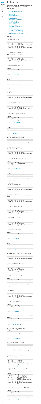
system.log (14, 286)
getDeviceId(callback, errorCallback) (13, 18)
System (2, 10)
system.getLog (14, 180)
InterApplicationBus (3, 8)
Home (2, 2)
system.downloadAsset (15, 88)
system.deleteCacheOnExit (16, 74)
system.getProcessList (15, 227)
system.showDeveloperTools (16, 366)
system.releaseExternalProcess (16, 338)
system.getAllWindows (15, 133)
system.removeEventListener (16, 352)
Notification (2, 9)
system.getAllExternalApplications (17, 122)
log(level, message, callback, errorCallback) (14, 27)
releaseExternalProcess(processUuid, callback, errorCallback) (16, 30)
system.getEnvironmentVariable (16, 168)
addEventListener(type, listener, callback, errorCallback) (15, 11)
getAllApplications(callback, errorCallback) (14, 15)
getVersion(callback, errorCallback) (13, 25)
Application (2, 14)
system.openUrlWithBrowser (16, 311)
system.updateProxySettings (16, 399)
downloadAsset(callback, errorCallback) (13, 13)
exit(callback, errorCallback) (12, 14)
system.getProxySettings (16, 238)
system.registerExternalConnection (17, 324)
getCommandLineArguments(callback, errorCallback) (15, 17)
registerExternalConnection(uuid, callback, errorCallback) (15, 29)
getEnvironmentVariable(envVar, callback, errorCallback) (15, 19)
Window (2, 11)
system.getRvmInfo (15, 249)
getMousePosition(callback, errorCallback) (14, 22)
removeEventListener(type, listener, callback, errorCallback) (16, 31)
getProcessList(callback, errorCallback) (13, 23)
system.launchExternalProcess (16, 273)
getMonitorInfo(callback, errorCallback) (13, 21)
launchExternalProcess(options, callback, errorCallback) (15, 26)
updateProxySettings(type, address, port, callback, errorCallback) (16, 33)
